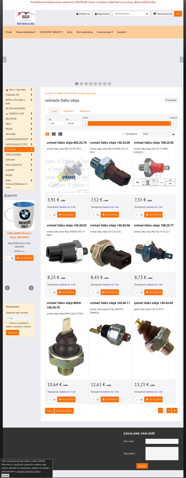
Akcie (69, 32)
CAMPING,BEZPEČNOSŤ (20, 139)
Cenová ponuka (105, 32)
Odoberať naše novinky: (17, 312)
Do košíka (66, 214)
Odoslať (151, 466)
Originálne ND (20, 94)
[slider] (85, 123)
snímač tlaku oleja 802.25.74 (67, 142)
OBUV (20, 123)
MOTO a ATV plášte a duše (20, 101)
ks (51, 215)
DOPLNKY (20, 159)
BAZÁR (9, 175)
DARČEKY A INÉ (20, 113)
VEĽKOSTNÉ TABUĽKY (51, 32)
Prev (7, 288)
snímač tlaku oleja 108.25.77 (154, 225)
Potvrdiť (5, 475)
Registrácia (102, 13)
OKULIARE (20, 134)
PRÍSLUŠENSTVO (20, 164)
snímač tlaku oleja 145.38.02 (67, 225)
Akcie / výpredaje (20, 89)
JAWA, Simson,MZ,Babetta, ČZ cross (20, 184)
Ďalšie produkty (64, 410)
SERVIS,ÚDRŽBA (20, 154)
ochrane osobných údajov (28, 471)
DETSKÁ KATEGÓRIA (15, 108)
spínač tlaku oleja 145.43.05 (153, 303)
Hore (49, 410)
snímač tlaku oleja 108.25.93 (154, 142)
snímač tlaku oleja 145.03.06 (110, 225)
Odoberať (12, 332)
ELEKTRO (20, 170)
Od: (57, 122)
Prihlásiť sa (83, 13)
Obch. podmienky (84, 32)
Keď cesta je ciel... (26, 23)
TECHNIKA (20, 149)
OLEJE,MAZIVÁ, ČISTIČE (20, 144)
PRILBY (20, 128)
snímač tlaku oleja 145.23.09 (110, 142)
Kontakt (122, 32)
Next (31, 288)
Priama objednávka (26, 32)
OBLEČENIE (20, 118)
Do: (74, 122)
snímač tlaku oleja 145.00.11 (110, 303)
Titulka (8, 32)
